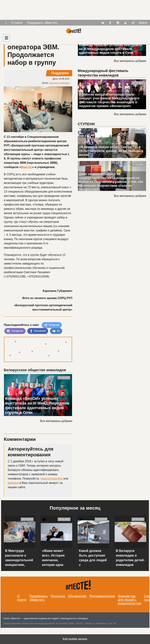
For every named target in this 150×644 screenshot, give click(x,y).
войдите (13, 482)
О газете (17, 22)
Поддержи (60, 73)
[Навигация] (6, 38)
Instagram (15, 331)
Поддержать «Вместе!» (42, 22)
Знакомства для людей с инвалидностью (129, 599)
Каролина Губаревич (59, 83)
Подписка (58, 596)
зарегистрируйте (51, 478)
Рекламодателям (102, 596)
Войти (143, 22)
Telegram (51, 325)
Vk (56, 331)
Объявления (77, 596)
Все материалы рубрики (56, 420)
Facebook (38, 331)
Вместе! (26, 167)
